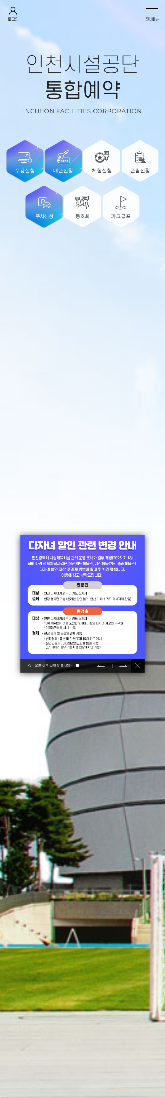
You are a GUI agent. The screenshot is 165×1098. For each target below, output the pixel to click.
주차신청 (44, 216)
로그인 (13, 19)
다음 (123, 666)
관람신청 (140, 170)
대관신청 (63, 170)
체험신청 (102, 170)
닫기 (138, 666)
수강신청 (25, 170)
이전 (101, 666)
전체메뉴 (152, 19)
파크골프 (121, 216)
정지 (112, 666)
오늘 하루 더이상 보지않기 (54, 665)
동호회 (82, 216)
